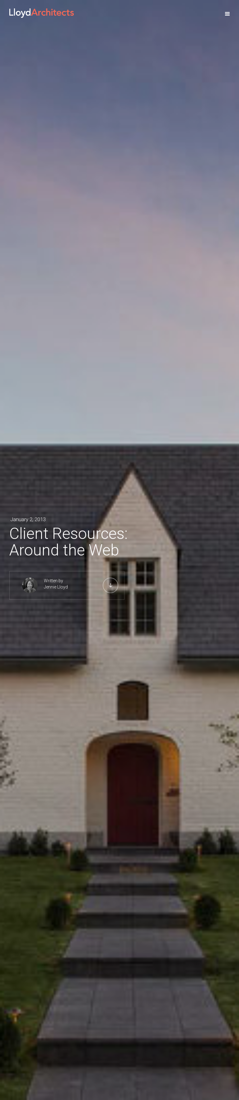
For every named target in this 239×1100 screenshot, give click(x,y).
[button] (227, 14)
